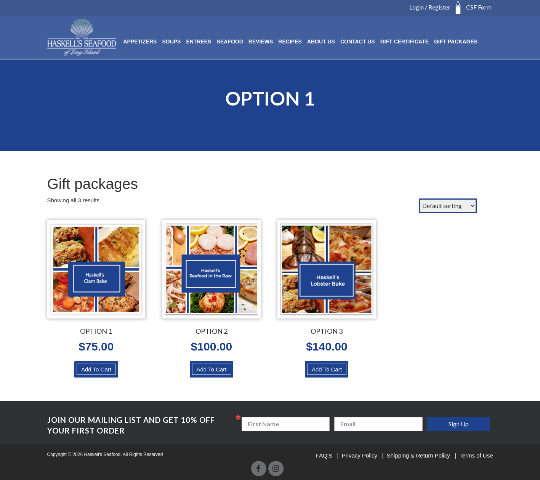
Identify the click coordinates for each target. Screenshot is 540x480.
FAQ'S (325, 455)
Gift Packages (456, 41)
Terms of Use (476, 455)
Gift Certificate (404, 41)
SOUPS (171, 41)
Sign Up (459, 423)
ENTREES (198, 41)
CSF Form (479, 7)
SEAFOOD (230, 41)
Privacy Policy (360, 455)
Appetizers (140, 41)
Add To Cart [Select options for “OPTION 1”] (96, 369)
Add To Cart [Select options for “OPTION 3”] (327, 369)
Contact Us (357, 41)
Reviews (260, 41)
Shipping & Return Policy (419, 455)
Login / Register (429, 7)
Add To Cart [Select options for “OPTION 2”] (211, 369)
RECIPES (289, 41)
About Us (321, 41)
